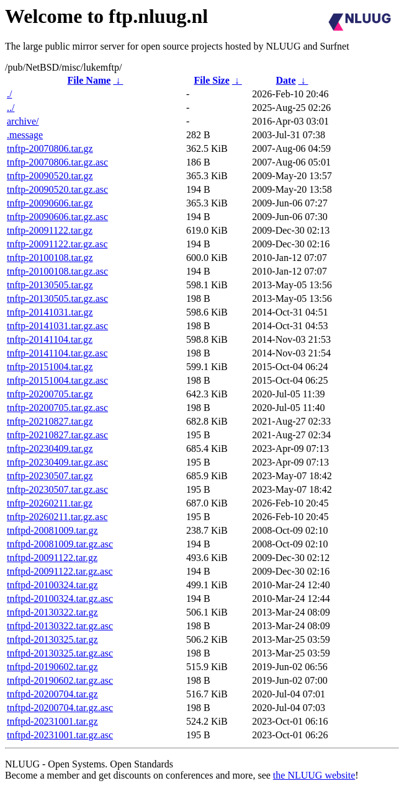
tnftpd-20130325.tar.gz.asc (60, 653)
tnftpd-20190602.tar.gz (52, 666)
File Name (89, 80)
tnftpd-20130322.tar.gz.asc (60, 626)
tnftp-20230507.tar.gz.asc (57, 489)
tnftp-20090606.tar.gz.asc (57, 216)
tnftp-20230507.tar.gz (50, 476)
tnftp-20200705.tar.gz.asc (57, 407)
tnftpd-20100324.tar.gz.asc (60, 598)
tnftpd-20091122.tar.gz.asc (59, 571)
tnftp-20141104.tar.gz (49, 339)
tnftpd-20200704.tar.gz (52, 694)
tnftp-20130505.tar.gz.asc (57, 298)
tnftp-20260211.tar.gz (49, 503)
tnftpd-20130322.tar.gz (52, 612)
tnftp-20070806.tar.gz (50, 148)
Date (286, 80)
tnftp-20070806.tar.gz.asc (57, 162)
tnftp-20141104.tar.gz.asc (57, 353)
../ (10, 107)
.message (25, 135)
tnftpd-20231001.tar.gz (52, 721)
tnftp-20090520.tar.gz (50, 175)
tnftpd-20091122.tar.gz (52, 557)
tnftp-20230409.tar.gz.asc (57, 462)
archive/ (23, 121)
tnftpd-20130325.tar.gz (52, 639)
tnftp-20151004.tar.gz (50, 366)
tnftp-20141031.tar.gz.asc (57, 325)
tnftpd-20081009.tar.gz (52, 530)
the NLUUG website (314, 775)
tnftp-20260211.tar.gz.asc (57, 516)
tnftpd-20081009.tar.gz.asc (60, 544)
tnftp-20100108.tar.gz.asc (57, 271)
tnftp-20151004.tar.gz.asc (57, 380)
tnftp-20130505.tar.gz (50, 285)
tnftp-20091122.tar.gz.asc (57, 244)
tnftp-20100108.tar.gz (50, 257)
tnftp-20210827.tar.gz (50, 421)
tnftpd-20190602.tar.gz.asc (60, 680)
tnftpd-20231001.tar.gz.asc (60, 735)
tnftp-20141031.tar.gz (50, 312)
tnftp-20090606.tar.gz (50, 203)
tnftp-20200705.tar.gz (50, 394)
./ (9, 94)
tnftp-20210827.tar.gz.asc (57, 435)
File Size (211, 80)
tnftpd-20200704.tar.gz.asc (60, 707)
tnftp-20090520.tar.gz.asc (57, 189)
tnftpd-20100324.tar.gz (52, 585)
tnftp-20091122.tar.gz (49, 230)
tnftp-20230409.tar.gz (50, 448)
